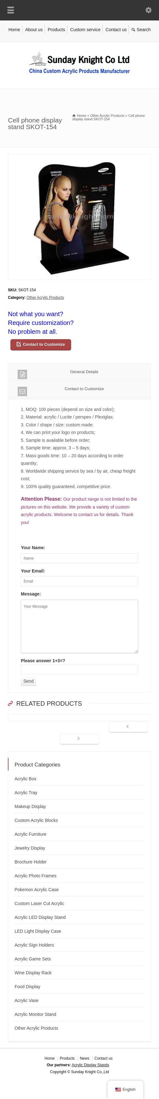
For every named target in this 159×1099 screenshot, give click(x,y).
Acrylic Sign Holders (34, 945)
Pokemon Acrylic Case (36, 889)
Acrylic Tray (25, 792)
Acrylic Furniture (30, 834)
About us (34, 29)
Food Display (27, 986)
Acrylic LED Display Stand (40, 917)
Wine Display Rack (32, 972)
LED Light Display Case (37, 931)
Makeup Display (30, 806)
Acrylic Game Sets (32, 958)
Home (14, 29)
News (84, 1058)
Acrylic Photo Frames (35, 875)
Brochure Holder (30, 861)
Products (56, 29)
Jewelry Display (29, 848)
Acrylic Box (25, 778)
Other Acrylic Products (45, 297)
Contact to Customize (44, 344)
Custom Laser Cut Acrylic (39, 903)
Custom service (85, 29)
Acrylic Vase (26, 1000)
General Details (58, 374)
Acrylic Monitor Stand (35, 1014)
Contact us (116, 29)
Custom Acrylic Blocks (36, 820)
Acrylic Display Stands (90, 1065)
